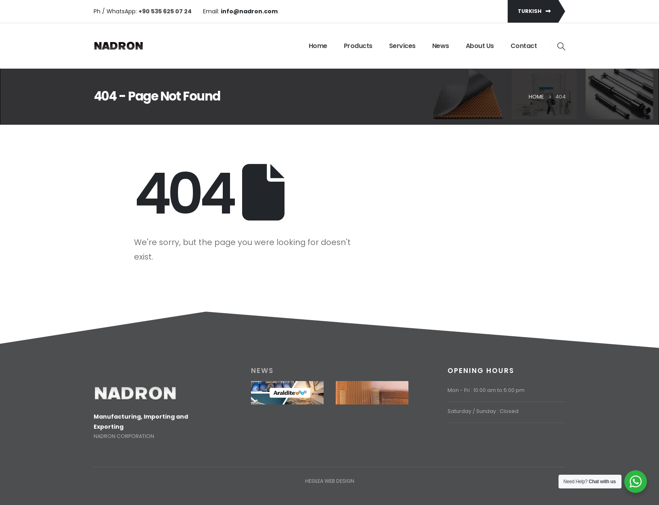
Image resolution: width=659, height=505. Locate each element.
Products (358, 45)
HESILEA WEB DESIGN (329, 481)
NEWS (262, 370)
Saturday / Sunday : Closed (483, 411)
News (440, 45)
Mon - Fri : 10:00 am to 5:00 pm (486, 390)
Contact (523, 45)
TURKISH (534, 11)
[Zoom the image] (135, 391)
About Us (480, 45)
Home (318, 45)
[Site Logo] (118, 46)
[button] (561, 46)
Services (402, 45)
